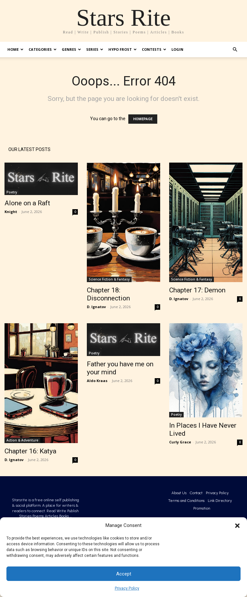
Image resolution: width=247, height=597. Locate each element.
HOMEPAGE (142, 119)
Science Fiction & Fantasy (109, 279)
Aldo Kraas (97, 380)
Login (177, 49)
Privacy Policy (127, 588)
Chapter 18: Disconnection (108, 294)
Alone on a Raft (27, 203)
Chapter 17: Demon (197, 290)
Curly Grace (180, 442)
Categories (43, 49)
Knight (11, 211)
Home (15, 49)
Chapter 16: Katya (30, 451)
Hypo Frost (122, 49)
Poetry (11, 192)
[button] (237, 525)
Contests (154, 49)
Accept (123, 574)
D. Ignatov (96, 306)
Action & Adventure (22, 440)
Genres (71, 49)
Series (94, 49)
